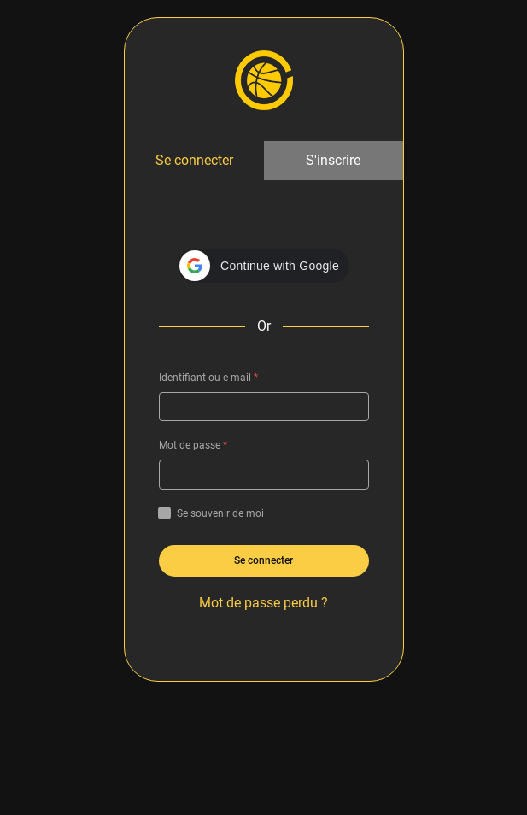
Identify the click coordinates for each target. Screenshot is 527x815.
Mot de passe (193, 445)
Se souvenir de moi (211, 513)
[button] (263, 266)
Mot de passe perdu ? (263, 603)
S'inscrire (333, 160)
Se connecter (194, 160)
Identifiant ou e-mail (208, 378)
